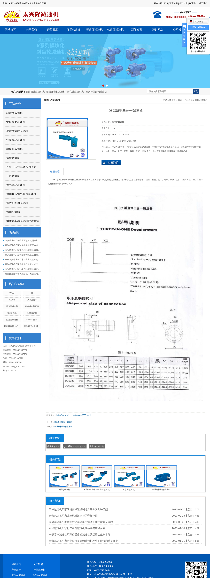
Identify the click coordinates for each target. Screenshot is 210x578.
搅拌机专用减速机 (17, 202)
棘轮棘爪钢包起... (12, 326)
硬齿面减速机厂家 (35, 91)
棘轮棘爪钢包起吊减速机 (21, 193)
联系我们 (193, 3)
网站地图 (158, 3)
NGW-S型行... (32, 319)
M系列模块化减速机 (64, 426)
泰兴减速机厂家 (75, 91)
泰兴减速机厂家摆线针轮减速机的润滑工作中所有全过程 (81, 521)
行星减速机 (73, 29)
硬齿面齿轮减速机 (55, 91)
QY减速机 (11, 313)
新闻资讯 (136, 29)
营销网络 (157, 29)
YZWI (11, 293)
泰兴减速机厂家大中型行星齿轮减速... (22, 264)
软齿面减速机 (115, 29)
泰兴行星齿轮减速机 (96, 91)
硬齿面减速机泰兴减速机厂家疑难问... (22, 274)
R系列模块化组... (32, 326)
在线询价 (111, 162)
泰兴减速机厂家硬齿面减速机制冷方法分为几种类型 (78, 509)
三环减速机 (13, 176)
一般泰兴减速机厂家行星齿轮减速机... (22, 259)
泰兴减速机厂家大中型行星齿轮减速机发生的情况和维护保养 (83, 540)
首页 (180, 100)
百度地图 (173, 3)
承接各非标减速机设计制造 (22, 220)
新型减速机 (13, 158)
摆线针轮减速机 (15, 185)
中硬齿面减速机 (15, 122)
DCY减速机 (32, 300)
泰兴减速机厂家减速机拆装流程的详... (22, 245)
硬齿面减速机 (94, 29)
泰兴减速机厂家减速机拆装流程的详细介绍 (73, 515)
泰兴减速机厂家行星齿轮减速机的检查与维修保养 (77, 528)
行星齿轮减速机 (15, 140)
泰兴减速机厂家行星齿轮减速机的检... (22, 255)
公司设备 (178, 29)
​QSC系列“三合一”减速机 (75, 446)
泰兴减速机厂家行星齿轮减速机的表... (22, 269)
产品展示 (52, 29)
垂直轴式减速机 (97, 446)
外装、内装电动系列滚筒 (21, 167)
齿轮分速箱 (13, 211)
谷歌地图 (183, 3)
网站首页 (10, 29)
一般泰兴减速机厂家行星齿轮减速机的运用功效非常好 (79, 534)
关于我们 (203, 3)
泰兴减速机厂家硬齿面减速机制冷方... (22, 240)
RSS (166, 3)
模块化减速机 (14, 149)
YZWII (12, 300)
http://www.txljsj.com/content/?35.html (74, 415)
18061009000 (198, 27)
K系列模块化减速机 (63, 422)
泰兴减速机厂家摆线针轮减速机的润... (22, 250)
